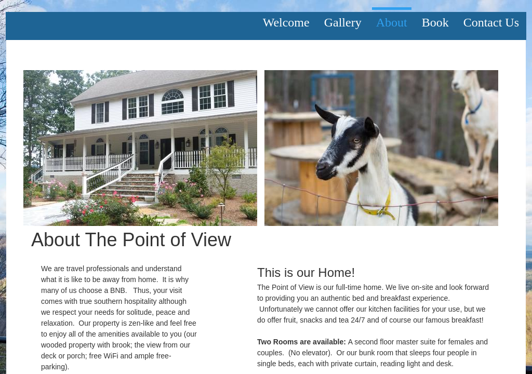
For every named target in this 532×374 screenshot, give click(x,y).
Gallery (343, 22)
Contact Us (491, 22)
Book (435, 22)
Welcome (286, 22)
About (391, 22)
